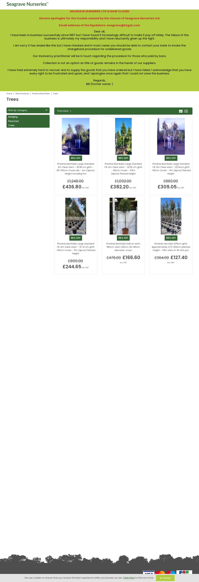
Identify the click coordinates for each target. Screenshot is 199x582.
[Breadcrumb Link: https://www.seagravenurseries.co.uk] (9, 93)
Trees (11, 125)
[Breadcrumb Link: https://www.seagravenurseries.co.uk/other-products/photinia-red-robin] (41, 93)
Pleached (13, 121)
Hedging (13, 116)
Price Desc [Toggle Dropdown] (63, 111)
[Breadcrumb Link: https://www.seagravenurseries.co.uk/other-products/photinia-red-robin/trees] (55, 93)
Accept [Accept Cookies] (165, 578)
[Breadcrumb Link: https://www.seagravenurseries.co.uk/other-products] (22, 93)
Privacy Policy (12, 533)
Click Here (129, 577)
